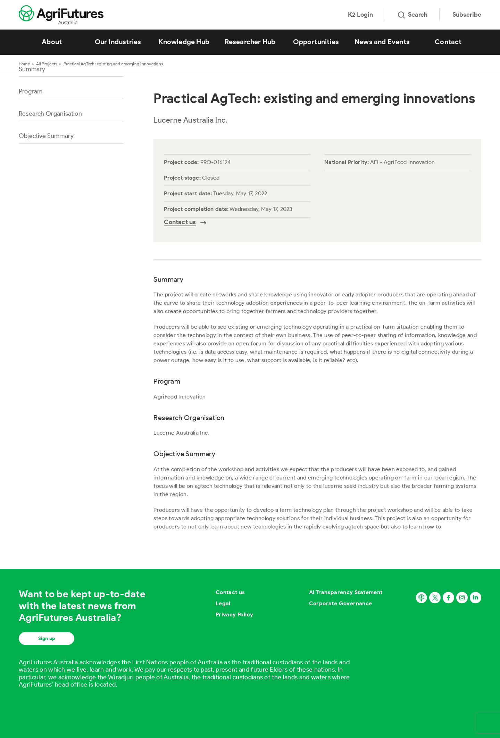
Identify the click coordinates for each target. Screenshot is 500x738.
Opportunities (316, 42)
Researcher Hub (250, 42)
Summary (32, 69)
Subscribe (466, 14)
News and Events (382, 42)
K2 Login (360, 14)
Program (30, 91)
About (52, 42)
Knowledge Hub (183, 42)
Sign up (46, 638)
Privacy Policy (234, 614)
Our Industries (118, 42)
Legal (223, 603)
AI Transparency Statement (346, 592)
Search (412, 14)
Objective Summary (46, 136)
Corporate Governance (340, 603)
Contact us (230, 592)
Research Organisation (50, 113)
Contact (448, 42)
